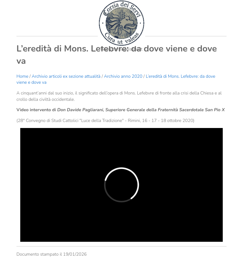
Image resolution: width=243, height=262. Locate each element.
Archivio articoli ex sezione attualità (67, 76)
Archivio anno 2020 (123, 76)
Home (22, 76)
